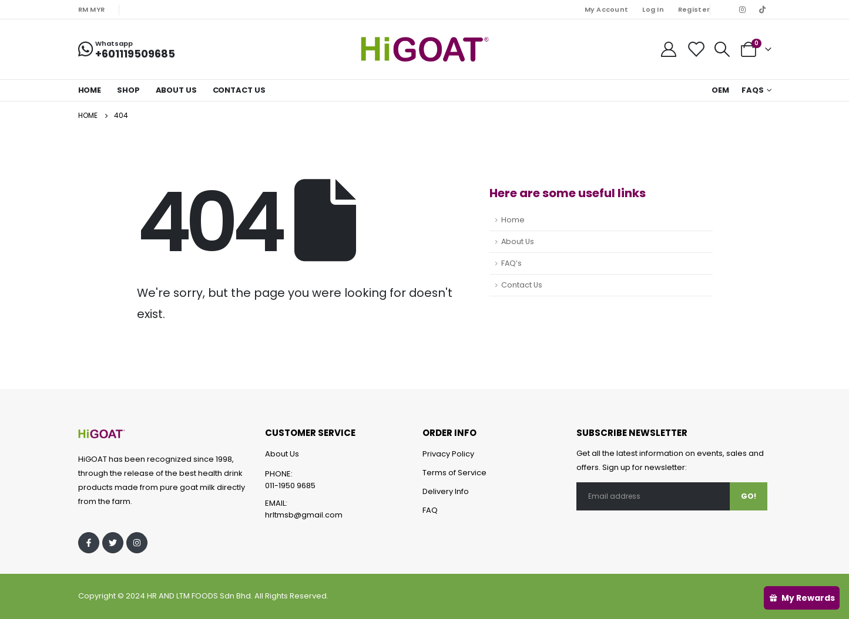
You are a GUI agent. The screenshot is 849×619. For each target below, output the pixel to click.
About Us (176, 90)
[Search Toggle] (722, 49)
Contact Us (239, 90)
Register (694, 9)
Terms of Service (454, 472)
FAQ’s (511, 263)
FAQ (430, 510)
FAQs (752, 90)
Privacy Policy (448, 453)
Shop (128, 90)
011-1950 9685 (290, 485)
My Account (607, 9)
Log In (653, 9)
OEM (720, 90)
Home (90, 90)
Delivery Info (445, 491)
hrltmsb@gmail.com (304, 514)
